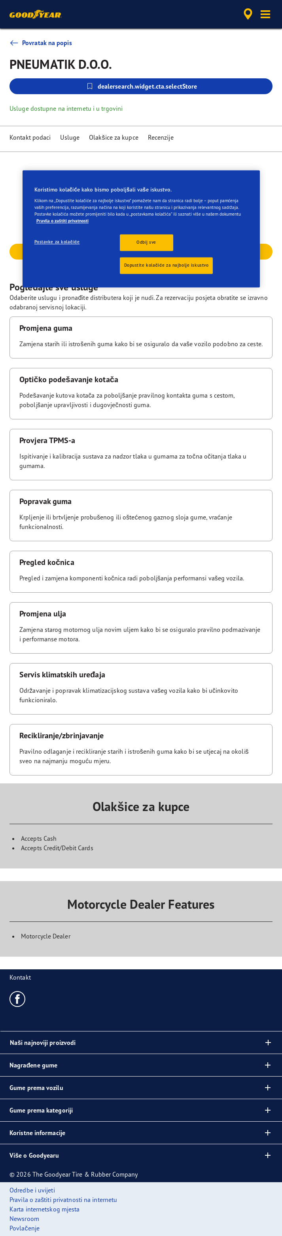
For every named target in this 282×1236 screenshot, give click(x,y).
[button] (265, 14)
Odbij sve (146, 242)
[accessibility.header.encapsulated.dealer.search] (248, 14)
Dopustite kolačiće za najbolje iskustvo (166, 265)
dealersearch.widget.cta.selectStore (141, 86)
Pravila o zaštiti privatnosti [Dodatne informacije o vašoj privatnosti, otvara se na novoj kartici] (62, 221)
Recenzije (161, 137)
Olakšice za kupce (113, 137)
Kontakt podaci (30, 137)
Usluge (69, 137)
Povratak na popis (40, 42)
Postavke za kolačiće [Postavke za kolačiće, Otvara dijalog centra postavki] (57, 242)
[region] (141, 229)
